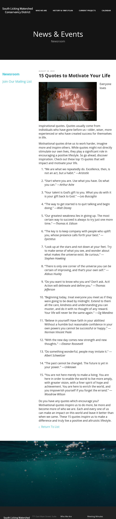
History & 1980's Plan (63, 10)
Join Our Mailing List (17, 81)
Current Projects (87, 10)
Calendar (106, 10)
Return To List (50, 427)
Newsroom (10, 74)
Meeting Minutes (95, 516)
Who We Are (41, 10)
